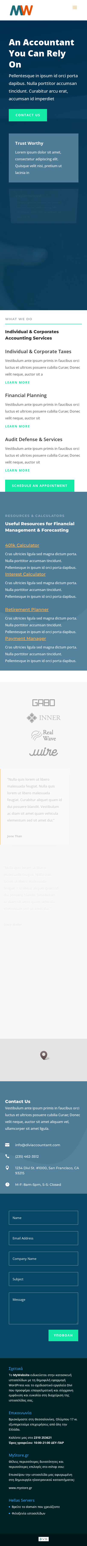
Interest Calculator (25, 574)
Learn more (17, 382)
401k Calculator (22, 545)
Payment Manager (25, 638)
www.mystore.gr (20, 1488)
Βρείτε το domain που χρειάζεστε (36, 1507)
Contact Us (28, 115)
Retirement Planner (27, 609)
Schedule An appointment (40, 485)
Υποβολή (63, 1335)
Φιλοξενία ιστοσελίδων (28, 1513)
